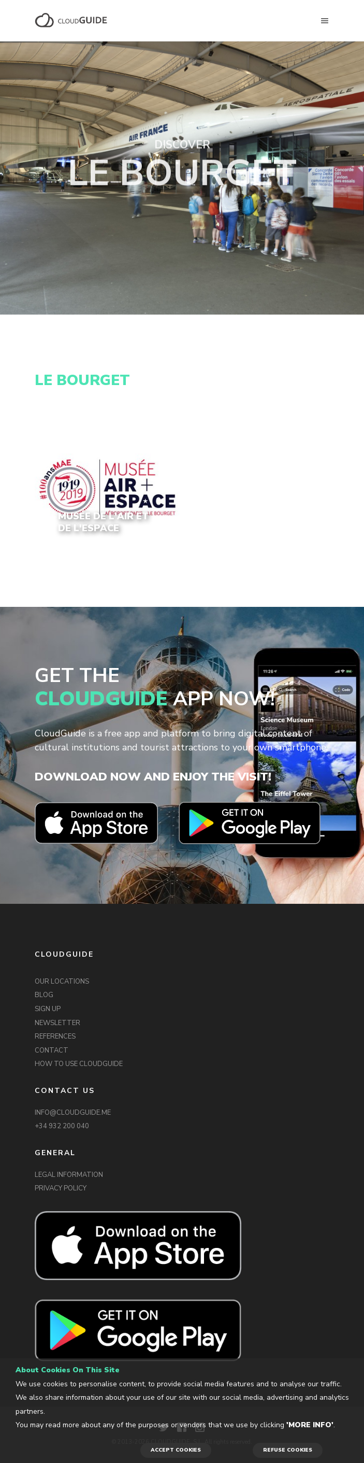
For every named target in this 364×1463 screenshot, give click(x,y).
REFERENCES (55, 1036)
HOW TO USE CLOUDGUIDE (79, 1064)
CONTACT (51, 1050)
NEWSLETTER (57, 1023)
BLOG (44, 995)
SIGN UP (48, 1009)
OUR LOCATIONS (62, 981)
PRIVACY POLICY (60, 1188)
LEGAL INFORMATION (69, 1175)
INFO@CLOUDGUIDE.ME (73, 1112)
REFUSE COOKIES (287, 1450)
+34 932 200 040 (62, 1126)
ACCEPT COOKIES (176, 1450)
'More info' (309, 1425)
